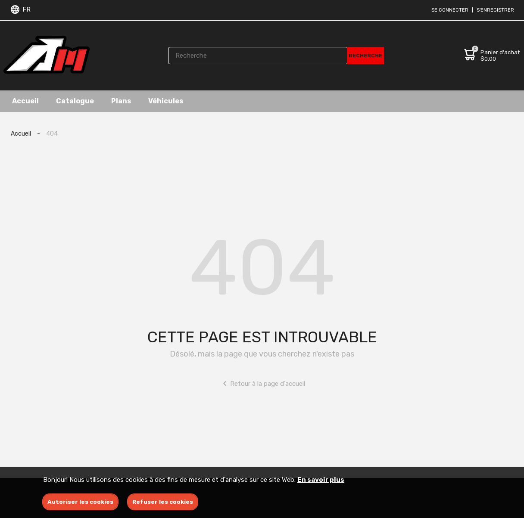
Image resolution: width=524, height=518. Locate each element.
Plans (121, 101)
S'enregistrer (495, 10)
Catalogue (75, 101)
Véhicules (165, 101)
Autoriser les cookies (80, 502)
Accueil (25, 101)
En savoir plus (320, 480)
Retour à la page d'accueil (262, 383)
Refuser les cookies (162, 502)
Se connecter (449, 10)
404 (52, 133)
